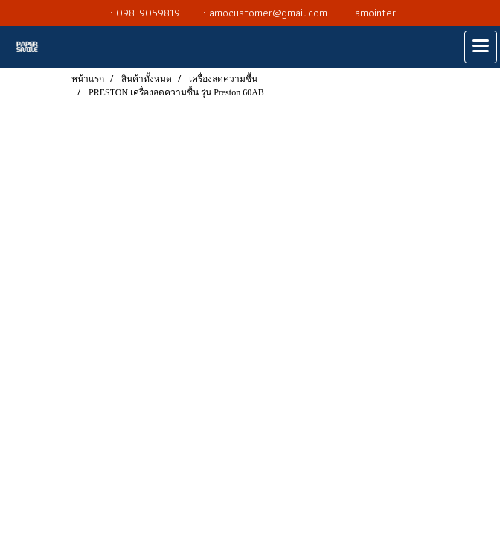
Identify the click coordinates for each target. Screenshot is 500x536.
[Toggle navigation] (480, 47)
